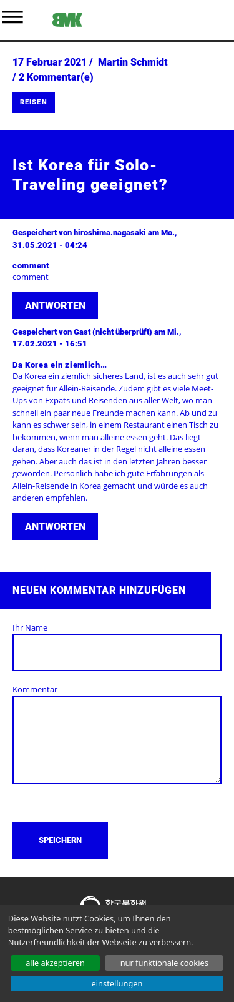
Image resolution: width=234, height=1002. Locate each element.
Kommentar (34, 689)
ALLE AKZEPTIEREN (55, 962)
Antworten (55, 306)
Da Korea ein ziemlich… (59, 365)
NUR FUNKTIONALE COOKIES (164, 962)
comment (30, 265)
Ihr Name (29, 627)
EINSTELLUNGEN (117, 983)
